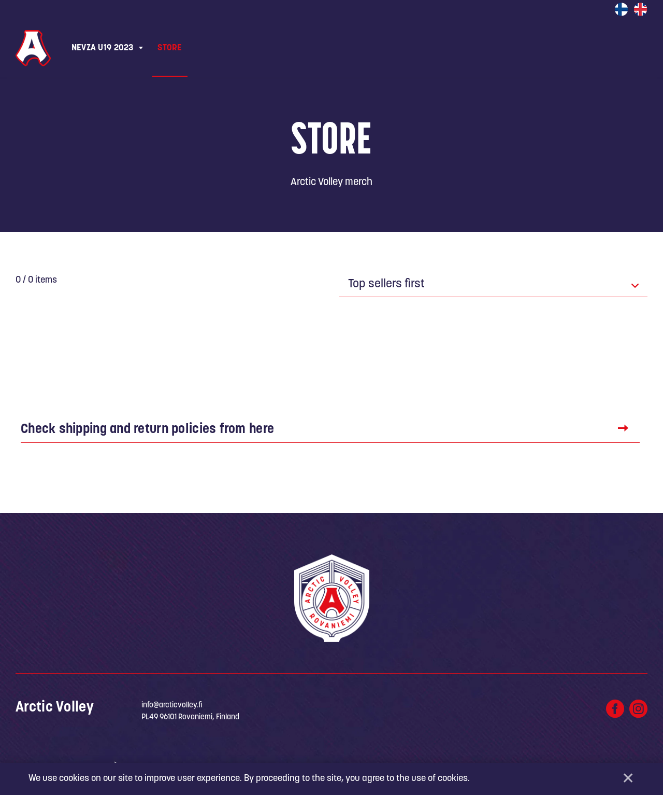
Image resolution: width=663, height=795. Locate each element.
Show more (325, 361)
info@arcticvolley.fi (172, 708)
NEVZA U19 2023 (102, 48)
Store (169, 48)
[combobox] (493, 285)
